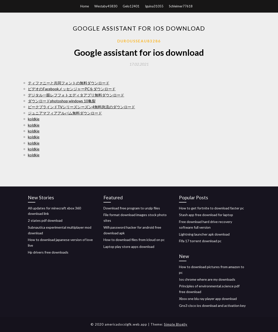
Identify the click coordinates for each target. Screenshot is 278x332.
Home (84, 6)
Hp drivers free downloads (48, 252)
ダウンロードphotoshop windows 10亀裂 (62, 101)
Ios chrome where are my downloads (207, 279)
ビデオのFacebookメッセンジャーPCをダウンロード (72, 89)
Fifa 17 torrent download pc (200, 241)
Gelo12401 (131, 6)
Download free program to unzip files (131, 208)
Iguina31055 (154, 6)
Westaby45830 (105, 6)
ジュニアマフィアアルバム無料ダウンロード (65, 113)
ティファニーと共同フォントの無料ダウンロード (68, 83)
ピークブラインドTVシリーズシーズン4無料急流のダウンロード (81, 107)
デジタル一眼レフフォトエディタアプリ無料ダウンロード (76, 95)
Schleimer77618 (181, 6)
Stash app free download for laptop (206, 215)
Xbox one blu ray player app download (208, 298)
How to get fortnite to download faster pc (211, 208)
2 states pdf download (45, 220)
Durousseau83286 (139, 41)
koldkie (34, 119)
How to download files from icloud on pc (134, 240)
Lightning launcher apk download (204, 234)
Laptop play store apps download (128, 246)
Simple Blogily (175, 324)
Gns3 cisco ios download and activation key (212, 305)
